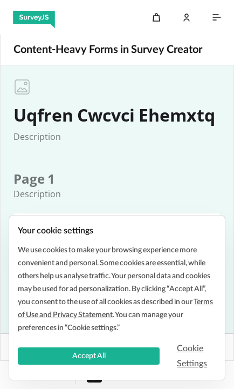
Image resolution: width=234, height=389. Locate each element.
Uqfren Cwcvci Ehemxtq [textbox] (114, 115)
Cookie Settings (192, 356)
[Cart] (156, 17)
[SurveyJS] (34, 17)
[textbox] (37, 136)
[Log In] (186, 17)
